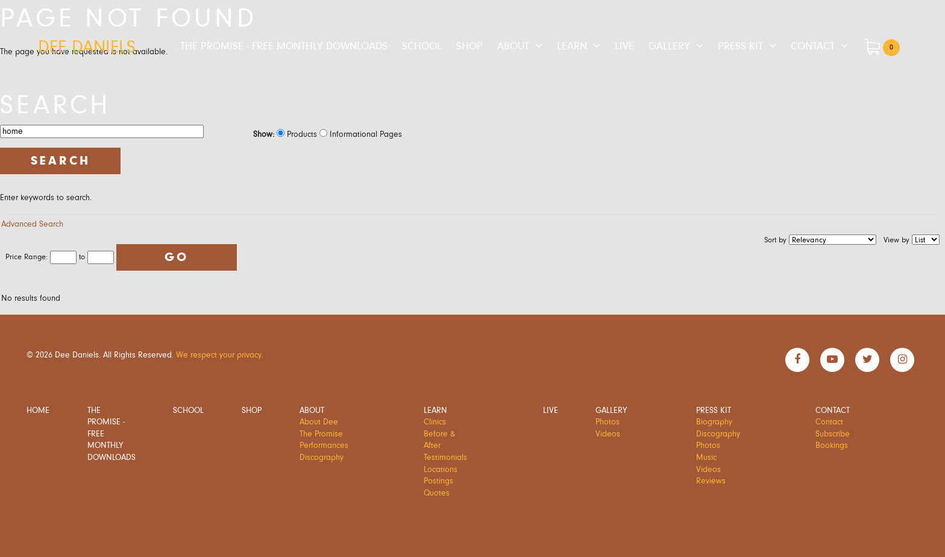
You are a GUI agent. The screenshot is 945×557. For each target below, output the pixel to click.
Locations (440, 469)
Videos (607, 434)
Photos (607, 422)
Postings (438, 481)
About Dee (319, 422)
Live (624, 46)
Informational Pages (360, 134)
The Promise (321, 434)
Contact (813, 46)
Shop (469, 46)
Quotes (437, 493)
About (513, 46)
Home (38, 410)
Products (297, 134)
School (422, 46)
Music (706, 457)
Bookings (831, 445)
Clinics (435, 422)
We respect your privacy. (219, 355)
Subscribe (832, 434)
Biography (714, 422)
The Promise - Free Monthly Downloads (284, 46)
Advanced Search (32, 224)
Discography (322, 457)
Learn (572, 46)
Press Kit (740, 46)
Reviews (711, 481)
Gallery (669, 46)
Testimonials (445, 457)
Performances (324, 445)
